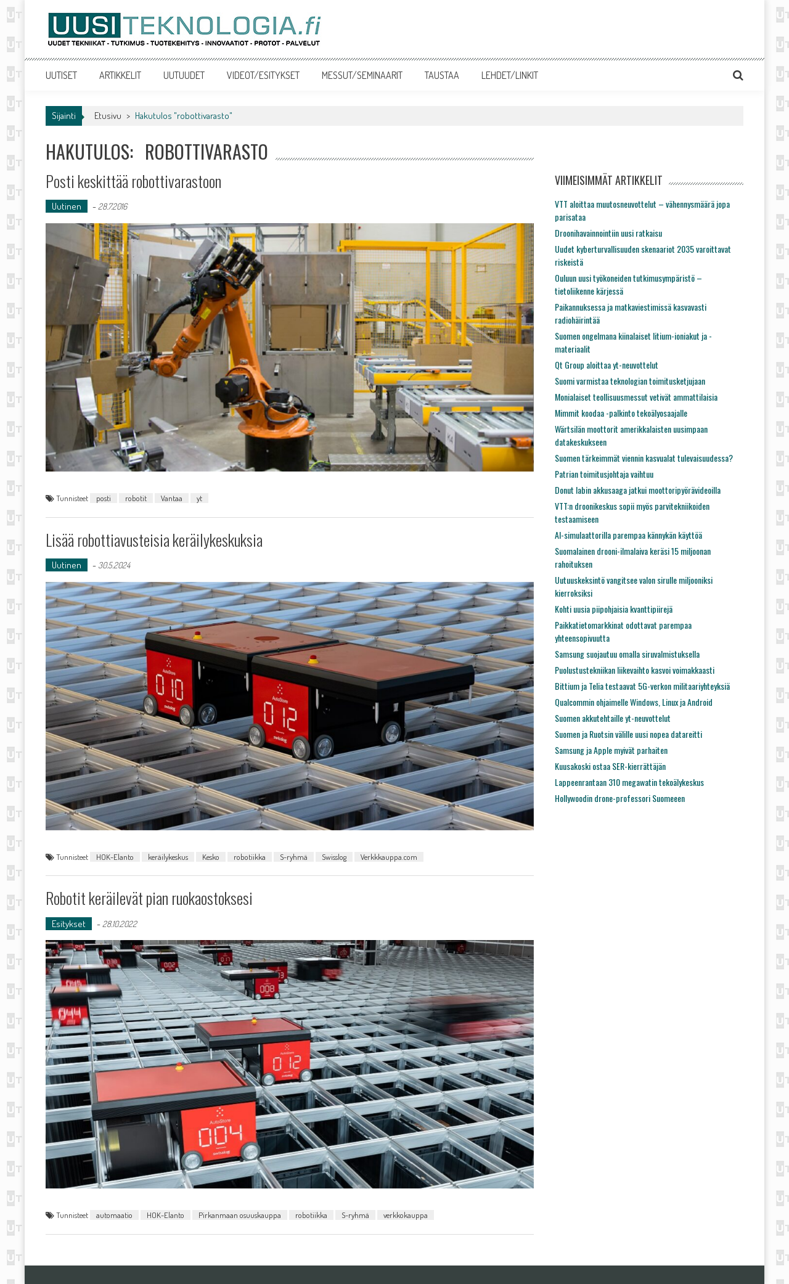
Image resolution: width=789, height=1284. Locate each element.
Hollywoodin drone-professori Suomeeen (620, 797)
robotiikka (250, 857)
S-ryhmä (294, 857)
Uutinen (66, 206)
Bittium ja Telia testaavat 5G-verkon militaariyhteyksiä (642, 685)
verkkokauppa (405, 1215)
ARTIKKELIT (120, 75)
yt (199, 498)
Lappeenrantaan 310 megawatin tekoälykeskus (629, 781)
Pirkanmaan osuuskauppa (239, 1215)
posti (103, 498)
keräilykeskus (168, 857)
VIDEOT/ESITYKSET (263, 75)
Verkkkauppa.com (389, 857)
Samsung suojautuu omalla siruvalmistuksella (627, 653)
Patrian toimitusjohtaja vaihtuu (604, 473)
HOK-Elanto (115, 857)
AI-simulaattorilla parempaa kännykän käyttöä (628, 534)
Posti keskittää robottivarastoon (133, 181)
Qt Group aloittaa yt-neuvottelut (606, 364)
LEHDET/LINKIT (509, 75)
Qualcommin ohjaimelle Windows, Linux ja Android (634, 701)
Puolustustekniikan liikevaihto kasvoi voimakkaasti (634, 669)
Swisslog (334, 857)
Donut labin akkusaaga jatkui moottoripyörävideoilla (638, 489)
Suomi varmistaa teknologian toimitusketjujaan (630, 380)
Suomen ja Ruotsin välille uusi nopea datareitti (628, 733)
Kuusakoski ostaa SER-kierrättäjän (610, 765)
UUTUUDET (184, 75)
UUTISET (61, 75)
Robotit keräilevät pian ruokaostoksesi (149, 898)
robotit (136, 498)
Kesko (210, 857)
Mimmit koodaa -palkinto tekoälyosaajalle (621, 412)
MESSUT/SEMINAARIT (362, 75)
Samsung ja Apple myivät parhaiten (611, 749)
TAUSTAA (442, 75)
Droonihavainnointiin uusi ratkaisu (608, 232)
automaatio (114, 1215)
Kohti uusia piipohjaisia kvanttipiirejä (613, 608)
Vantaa (171, 498)
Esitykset (69, 924)
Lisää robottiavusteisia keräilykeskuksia (154, 540)
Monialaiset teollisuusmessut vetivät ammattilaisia (636, 396)
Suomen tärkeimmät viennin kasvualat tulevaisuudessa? (644, 457)
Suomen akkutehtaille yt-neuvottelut (613, 717)
